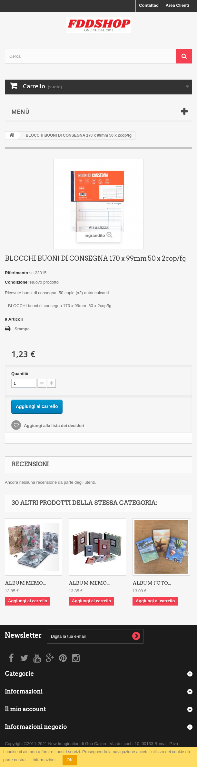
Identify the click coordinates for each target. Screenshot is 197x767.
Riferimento (16, 272)
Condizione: (17, 282)
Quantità (19, 373)
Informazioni (44, 759)
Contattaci (149, 5)
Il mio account (25, 709)
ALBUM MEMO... (25, 583)
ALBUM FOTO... (152, 583)
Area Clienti (177, 5)
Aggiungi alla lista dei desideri (53, 425)
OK (70, 759)
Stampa (22, 328)
